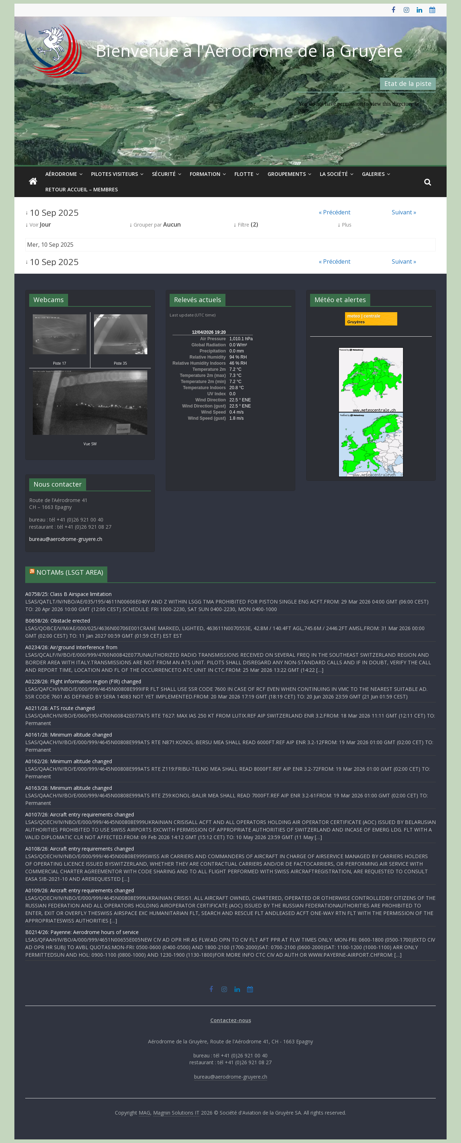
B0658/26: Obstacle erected (57, 620)
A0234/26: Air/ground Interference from (71, 647)
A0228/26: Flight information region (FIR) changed (83, 681)
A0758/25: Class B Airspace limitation (68, 594)
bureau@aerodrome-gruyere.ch (65, 539)
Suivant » (404, 212)
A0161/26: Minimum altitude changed (68, 734)
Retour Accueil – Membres (81, 189)
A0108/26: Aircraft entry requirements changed (79, 848)
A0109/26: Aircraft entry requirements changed (79, 890)
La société (334, 173)
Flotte (244, 173)
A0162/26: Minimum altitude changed (68, 761)
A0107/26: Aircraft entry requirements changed (79, 814)
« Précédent (334, 212)
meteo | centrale (364, 316)
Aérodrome (61, 173)
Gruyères (356, 322)
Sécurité (164, 173)
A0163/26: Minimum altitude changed (68, 787)
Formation (205, 173)
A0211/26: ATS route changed (60, 708)
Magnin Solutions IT (176, 1112)
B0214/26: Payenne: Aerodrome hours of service (82, 932)
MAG (144, 1112)
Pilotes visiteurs (114, 173)
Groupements (287, 173)
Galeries (373, 173)
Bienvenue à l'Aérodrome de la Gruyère (249, 50)
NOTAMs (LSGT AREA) (69, 572)
